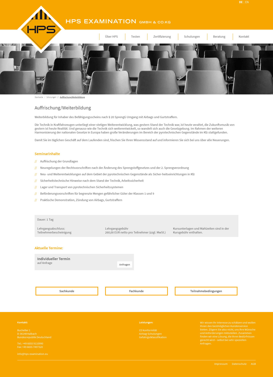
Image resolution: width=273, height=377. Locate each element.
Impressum (221, 364)
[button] (111, 36)
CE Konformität (148, 330)
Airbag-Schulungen (150, 333)
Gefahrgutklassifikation (153, 337)
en (247, 2)
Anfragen (124, 264)
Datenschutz (239, 364)
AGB (253, 364)
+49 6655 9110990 (33, 343)
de (241, 2)
